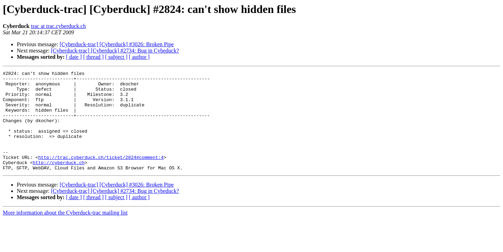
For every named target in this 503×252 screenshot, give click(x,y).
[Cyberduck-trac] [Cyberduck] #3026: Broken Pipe (117, 44)
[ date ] (74, 57)
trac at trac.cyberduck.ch (58, 26)
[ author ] (139, 57)
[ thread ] (93, 57)
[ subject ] (116, 57)
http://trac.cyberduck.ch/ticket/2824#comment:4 (100, 175)
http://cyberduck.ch (59, 181)
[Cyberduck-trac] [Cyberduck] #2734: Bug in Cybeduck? (115, 51)
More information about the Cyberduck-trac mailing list (65, 233)
